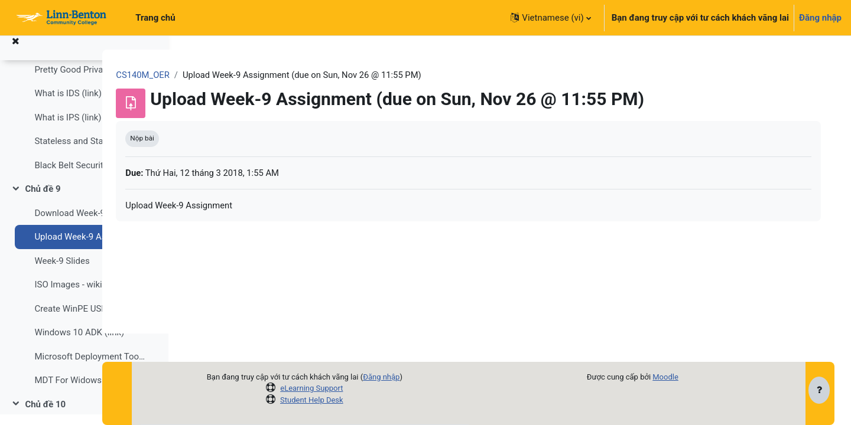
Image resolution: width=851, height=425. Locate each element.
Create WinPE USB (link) (81, 319)
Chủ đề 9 (42, 199)
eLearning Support (350, 388)
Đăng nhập (820, 17)
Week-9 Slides (61, 271)
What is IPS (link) (67, 128)
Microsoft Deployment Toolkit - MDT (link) (89, 367)
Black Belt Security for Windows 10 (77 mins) (89, 176)
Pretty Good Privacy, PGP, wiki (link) (89, 80)
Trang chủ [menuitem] (155, 17)
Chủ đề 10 (45, 415)
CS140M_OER (218, 75)
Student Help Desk (350, 399)
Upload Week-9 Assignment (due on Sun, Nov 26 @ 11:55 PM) (89, 247)
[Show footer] (819, 391)
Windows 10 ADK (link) (79, 343)
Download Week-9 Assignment (89, 223)
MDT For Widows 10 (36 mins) (89, 390)
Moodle (690, 376)
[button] (550, 17)
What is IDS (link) (68, 104)
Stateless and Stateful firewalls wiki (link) (89, 151)
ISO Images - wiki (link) (79, 295)
